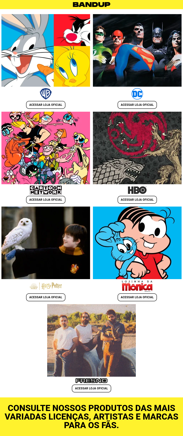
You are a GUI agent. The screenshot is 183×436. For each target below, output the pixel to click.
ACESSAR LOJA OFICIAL (45, 104)
